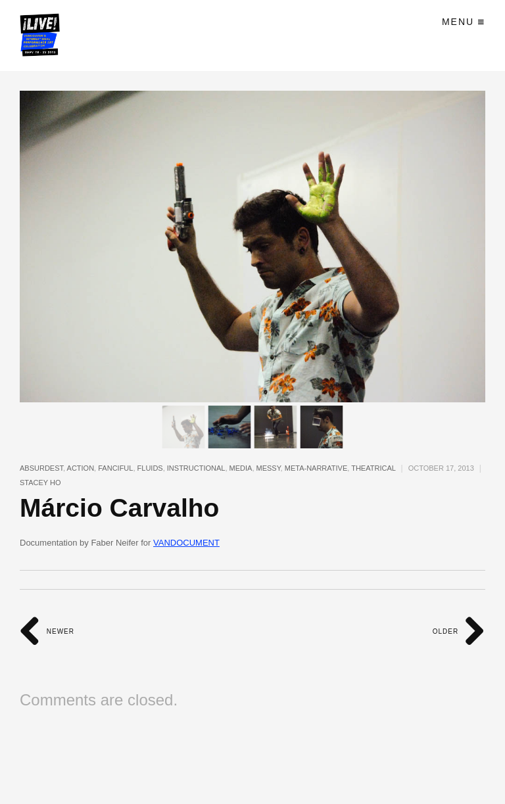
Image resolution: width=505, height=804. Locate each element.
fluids (150, 468)
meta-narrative (316, 468)
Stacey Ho (40, 482)
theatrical (373, 468)
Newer (47, 631)
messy (268, 468)
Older (459, 631)
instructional (196, 468)
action (81, 468)
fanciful (115, 468)
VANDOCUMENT (186, 543)
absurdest (41, 468)
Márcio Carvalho (119, 508)
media (240, 468)
